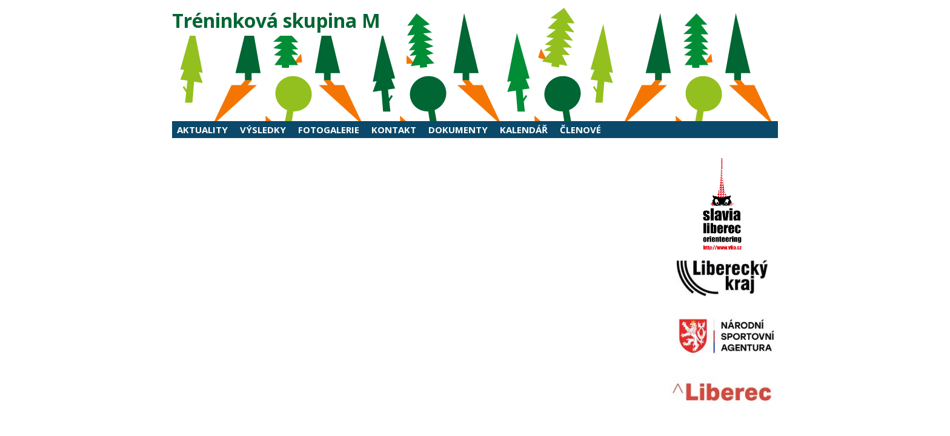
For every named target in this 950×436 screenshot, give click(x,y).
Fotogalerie (328, 130)
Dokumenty (458, 130)
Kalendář (524, 130)
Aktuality (202, 130)
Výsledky (263, 130)
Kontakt (393, 130)
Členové (580, 130)
